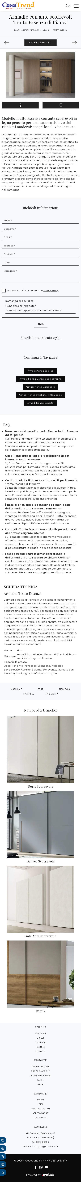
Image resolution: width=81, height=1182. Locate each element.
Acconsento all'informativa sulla (33, 290)
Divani (40, 1099)
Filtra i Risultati (40, 42)
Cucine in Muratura (40, 1075)
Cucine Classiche (40, 1071)
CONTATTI (41, 1051)
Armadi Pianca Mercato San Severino (41, 378)
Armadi (46, 30)
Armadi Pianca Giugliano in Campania (40, 394)
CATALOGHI (40, 1042)
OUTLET (40, 1037)
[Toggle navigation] (76, 5)
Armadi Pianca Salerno (40, 370)
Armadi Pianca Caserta (40, 402)
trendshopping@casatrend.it (43, 1146)
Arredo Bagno (40, 1113)
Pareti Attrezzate (40, 1108)
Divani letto (40, 1117)
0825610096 (42, 1142)
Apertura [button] (28, 694)
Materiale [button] (16, 689)
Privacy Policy (51, 290)
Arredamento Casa (30, 30)
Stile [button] (40, 689)
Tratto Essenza (60, 30)
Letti (40, 1104)
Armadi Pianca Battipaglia (40, 386)
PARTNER (40, 1046)
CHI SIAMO (40, 1033)
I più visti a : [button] (53, 694)
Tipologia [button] (64, 689)
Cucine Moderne (40, 1066)
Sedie (40, 1084)
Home (16, 30)
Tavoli (40, 1080)
